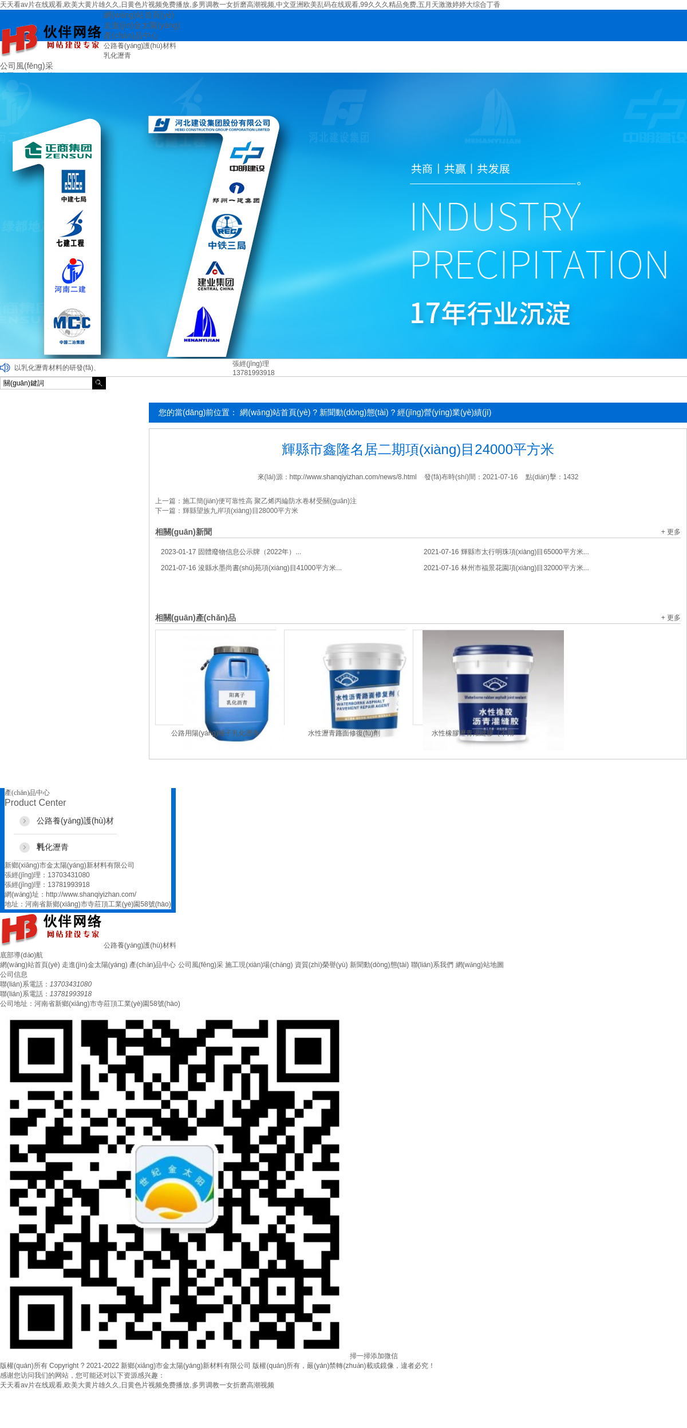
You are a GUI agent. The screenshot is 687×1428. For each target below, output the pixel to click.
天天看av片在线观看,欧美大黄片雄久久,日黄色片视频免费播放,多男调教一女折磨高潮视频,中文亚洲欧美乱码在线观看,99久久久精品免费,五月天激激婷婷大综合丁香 (250, 5)
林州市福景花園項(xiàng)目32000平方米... (506, 568)
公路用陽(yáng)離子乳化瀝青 (215, 733)
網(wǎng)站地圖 (480, 965)
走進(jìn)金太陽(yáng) (95, 965)
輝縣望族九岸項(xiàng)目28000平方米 (240, 511)
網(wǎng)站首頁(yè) (275, 412)
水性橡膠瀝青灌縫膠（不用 (473, 733)
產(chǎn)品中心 (152, 965)
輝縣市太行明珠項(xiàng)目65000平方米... (506, 552)
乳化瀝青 (117, 55)
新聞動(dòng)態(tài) (354, 412)
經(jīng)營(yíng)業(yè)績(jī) (444, 412)
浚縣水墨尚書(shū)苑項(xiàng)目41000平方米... (251, 568)
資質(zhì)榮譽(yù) (321, 965)
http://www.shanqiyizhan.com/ (91, 894)
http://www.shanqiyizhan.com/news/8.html (353, 477)
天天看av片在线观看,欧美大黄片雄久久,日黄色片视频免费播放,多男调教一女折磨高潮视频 (137, 1385)
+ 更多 (671, 532)
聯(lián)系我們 (432, 965)
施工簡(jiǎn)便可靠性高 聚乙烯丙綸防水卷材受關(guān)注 (270, 501)
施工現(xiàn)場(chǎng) (259, 965)
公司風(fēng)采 (200, 965)
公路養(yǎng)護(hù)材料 (140, 46)
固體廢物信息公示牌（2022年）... (231, 552)
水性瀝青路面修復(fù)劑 (344, 733)
